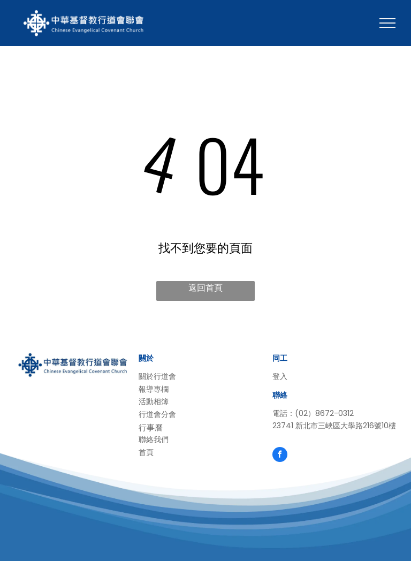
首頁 (146, 452)
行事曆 (151, 427)
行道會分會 (157, 414)
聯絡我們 (154, 439)
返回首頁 (205, 288)
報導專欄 (154, 389)
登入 (279, 376)
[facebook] (279, 456)
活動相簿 (154, 401)
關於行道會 (157, 376)
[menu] (387, 23)
